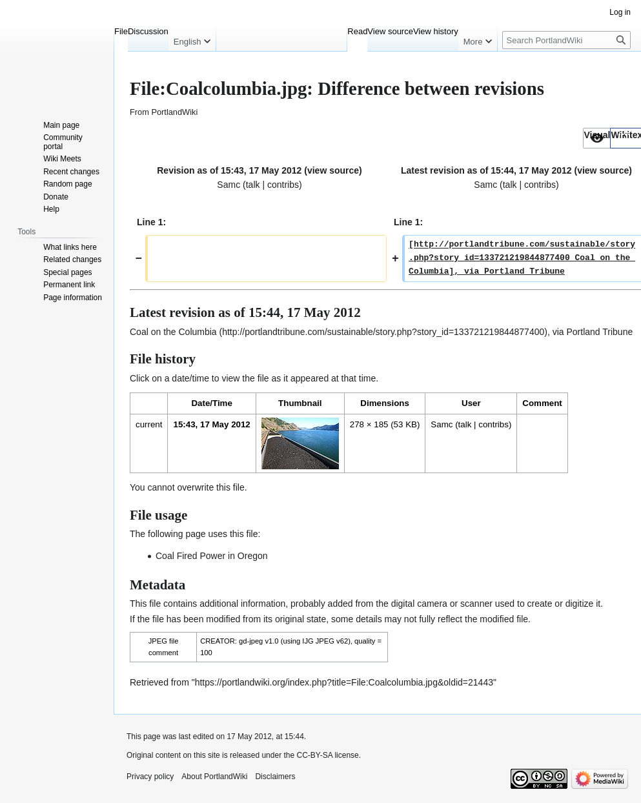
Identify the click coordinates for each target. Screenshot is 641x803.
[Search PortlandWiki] (566, 40)
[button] (597, 138)
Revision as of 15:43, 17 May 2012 (229, 170)
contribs (283, 184)
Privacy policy (150, 776)
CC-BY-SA (314, 755)
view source (333, 170)
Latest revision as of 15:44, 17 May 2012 (486, 170)
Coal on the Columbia (173, 332)
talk (253, 184)
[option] (596, 138)
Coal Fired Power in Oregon (212, 556)
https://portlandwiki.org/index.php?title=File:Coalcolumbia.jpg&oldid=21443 (344, 682)
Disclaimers (275, 776)
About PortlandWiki (214, 776)
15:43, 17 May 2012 (211, 424)
